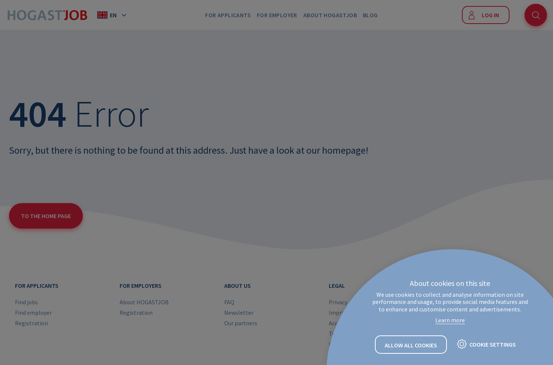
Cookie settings (492, 344)
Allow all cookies (411, 345)
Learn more (450, 320)
